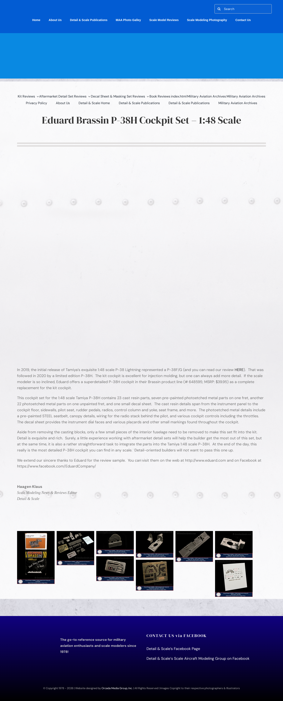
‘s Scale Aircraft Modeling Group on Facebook (209, 658)
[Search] (243, 9)
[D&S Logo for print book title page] (33, 634)
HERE (239, 369)
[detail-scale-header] (141, 34)
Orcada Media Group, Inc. (117, 688)
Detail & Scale (158, 658)
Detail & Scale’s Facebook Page (174, 648)
